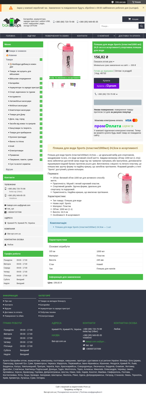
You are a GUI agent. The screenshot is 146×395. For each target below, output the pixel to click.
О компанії (103, 36)
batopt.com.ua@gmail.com (18, 205)
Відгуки (31, 36)
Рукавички (14, 155)
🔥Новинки (11, 55)
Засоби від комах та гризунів (22, 123)
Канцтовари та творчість (21, 128)
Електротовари (16, 150)
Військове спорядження (20, 78)
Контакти (82, 36)
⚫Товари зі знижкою (16, 51)
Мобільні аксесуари (18, 105)
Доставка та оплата (129, 36)
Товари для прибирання (20, 132)
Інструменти (15, 97)
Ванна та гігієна (17, 141)
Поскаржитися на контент (68, 392)
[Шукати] (142, 26)
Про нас (8, 301)
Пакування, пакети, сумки (21, 159)
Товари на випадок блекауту (53, 301)
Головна (10, 36)
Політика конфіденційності (91, 392)
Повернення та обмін (57, 36)
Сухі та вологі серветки (20, 164)
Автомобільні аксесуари (20, 101)
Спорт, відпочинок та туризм (22, 92)
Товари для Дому (17, 114)
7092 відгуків (120, 2)
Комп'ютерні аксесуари (20, 110)
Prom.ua (87, 387)
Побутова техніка (48, 312)
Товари (9, 59)
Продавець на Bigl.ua (73, 389)
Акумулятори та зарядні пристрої (24, 87)
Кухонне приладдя (18, 137)
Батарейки (14, 83)
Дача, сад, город (17, 119)
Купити (106, 80)
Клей (12, 146)
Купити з (106, 86)
